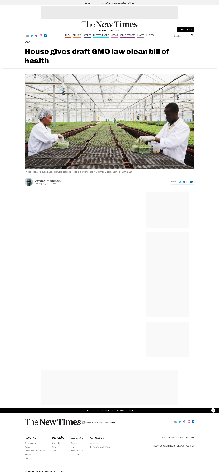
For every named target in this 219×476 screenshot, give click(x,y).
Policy (27, 447)
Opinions (77, 35)
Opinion (170, 437)
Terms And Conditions (35, 451)
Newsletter (57, 443)
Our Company (31, 443)
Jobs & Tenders (127, 35)
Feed (27, 458)
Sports (87, 35)
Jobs (54, 451)
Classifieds (75, 454)
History (28, 454)
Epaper (140, 35)
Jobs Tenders (77, 451)
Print (54, 447)
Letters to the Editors (100, 447)
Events (150, 35)
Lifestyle (189, 437)
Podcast (190, 446)
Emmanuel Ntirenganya (48, 180)
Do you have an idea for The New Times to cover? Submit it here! (109, 3)
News (68, 35)
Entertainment (101, 35)
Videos (114, 35)
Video (156, 446)
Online (74, 443)
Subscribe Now (186, 29)
